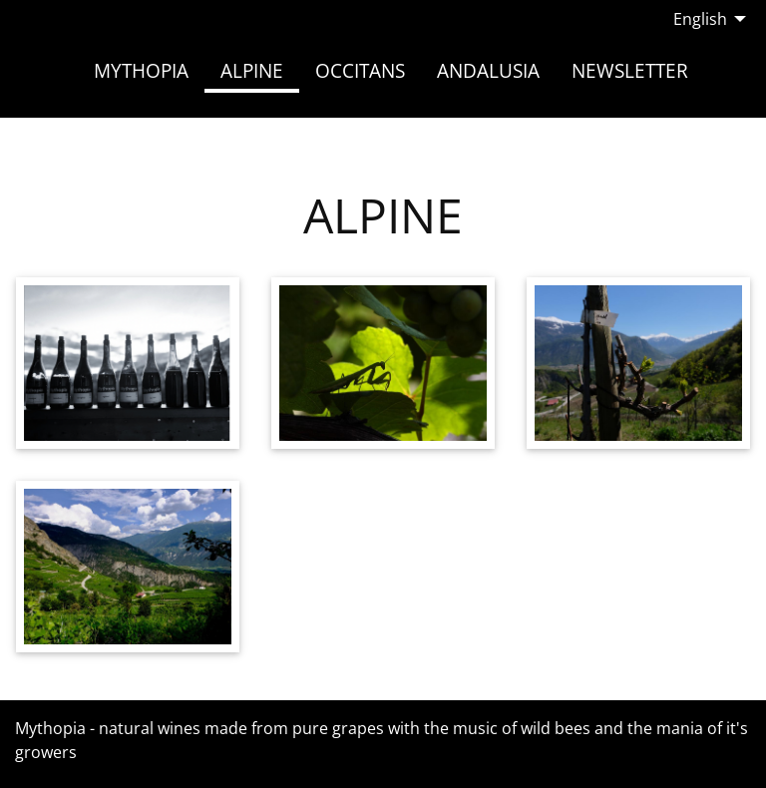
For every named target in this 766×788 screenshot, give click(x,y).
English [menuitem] (700, 19)
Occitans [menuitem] (360, 70)
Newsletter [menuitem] (630, 70)
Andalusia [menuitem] (488, 70)
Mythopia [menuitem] (141, 70)
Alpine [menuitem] (251, 70)
